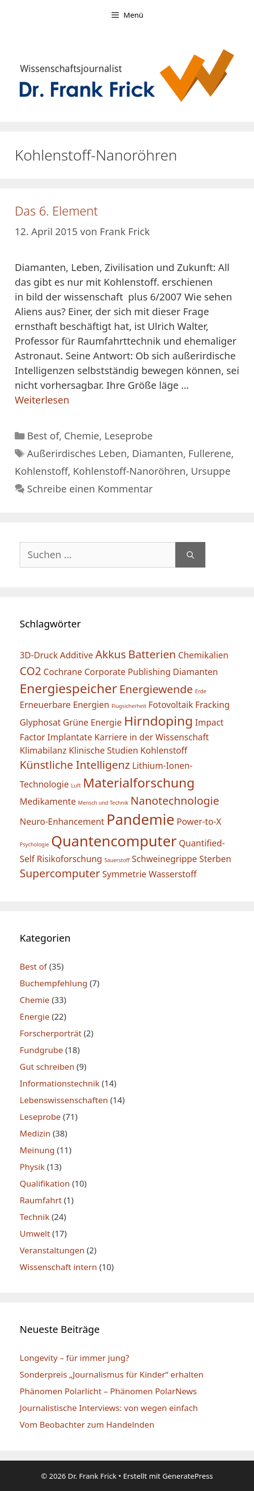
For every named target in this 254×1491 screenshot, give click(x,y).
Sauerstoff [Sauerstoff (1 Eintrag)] (117, 860)
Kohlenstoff (41, 471)
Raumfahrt (41, 1200)
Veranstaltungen (52, 1250)
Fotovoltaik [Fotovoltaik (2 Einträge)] (170, 704)
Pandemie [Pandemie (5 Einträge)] (140, 819)
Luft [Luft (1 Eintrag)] (76, 785)
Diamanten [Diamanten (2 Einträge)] (195, 672)
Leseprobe (128, 435)
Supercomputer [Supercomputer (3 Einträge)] (60, 873)
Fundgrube (41, 1050)
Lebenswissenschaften (64, 1100)
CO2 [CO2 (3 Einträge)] (30, 670)
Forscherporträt (51, 1033)
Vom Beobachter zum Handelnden (87, 1424)
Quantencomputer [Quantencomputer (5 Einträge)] (114, 841)
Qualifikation (45, 1183)
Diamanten (157, 453)
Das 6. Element (56, 210)
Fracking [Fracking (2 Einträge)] (212, 704)
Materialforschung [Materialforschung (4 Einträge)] (139, 782)
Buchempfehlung (53, 983)
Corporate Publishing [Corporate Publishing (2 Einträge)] (128, 672)
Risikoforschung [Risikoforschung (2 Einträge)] (69, 859)
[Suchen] (190, 555)
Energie (35, 1016)
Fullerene (209, 453)
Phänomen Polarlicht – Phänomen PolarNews (108, 1391)
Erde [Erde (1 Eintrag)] (200, 691)
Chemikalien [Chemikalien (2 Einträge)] (203, 655)
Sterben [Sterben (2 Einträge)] (215, 859)
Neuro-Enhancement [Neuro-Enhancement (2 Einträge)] (62, 821)
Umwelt (35, 1233)
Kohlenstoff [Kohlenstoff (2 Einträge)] (164, 750)
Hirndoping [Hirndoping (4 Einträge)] (158, 721)
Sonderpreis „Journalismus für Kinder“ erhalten (111, 1374)
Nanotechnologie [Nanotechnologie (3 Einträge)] (175, 800)
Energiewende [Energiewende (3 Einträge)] (156, 689)
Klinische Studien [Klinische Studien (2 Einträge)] (103, 750)
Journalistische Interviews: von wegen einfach (109, 1407)
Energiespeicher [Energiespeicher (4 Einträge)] (68, 688)
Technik (35, 1216)
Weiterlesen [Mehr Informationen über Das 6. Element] (42, 400)
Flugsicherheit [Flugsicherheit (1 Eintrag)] (129, 706)
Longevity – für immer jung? (74, 1357)
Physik (32, 1166)
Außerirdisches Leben (77, 453)
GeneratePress (187, 1476)
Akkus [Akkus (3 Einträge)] (110, 654)
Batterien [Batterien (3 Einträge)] (152, 654)
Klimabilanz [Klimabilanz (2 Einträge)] (43, 750)
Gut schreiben (47, 1066)
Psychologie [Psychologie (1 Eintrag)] (34, 844)
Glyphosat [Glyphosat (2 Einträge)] (40, 722)
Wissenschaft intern (58, 1267)
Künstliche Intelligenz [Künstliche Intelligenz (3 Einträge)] (75, 764)
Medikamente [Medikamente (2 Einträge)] (48, 801)
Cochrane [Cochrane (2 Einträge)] (62, 672)
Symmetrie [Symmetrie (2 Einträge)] (124, 874)
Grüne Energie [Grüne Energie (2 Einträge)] (92, 722)
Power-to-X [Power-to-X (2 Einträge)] (199, 821)
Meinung (37, 1150)
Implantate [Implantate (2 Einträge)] (69, 737)
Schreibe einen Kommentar (90, 488)
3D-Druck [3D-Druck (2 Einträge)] (39, 655)
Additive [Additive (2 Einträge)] (76, 655)
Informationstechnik (60, 1083)
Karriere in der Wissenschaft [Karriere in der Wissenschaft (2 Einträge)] (151, 737)
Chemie (81, 435)
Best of (43, 435)
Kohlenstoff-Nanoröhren (129, 471)
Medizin (35, 1133)
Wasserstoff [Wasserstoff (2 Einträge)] (172, 874)
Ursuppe (210, 471)
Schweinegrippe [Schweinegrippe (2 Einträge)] (164, 859)
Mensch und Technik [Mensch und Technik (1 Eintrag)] (103, 802)
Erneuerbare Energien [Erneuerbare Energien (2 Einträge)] (64, 704)
